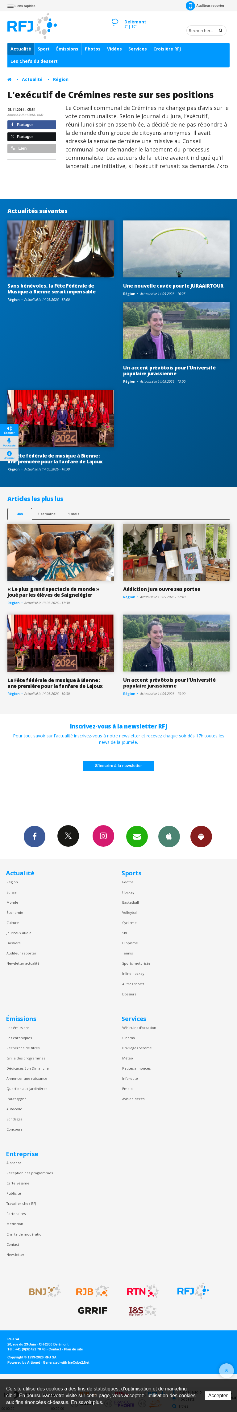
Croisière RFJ (167, 49)
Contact (12, 1244)
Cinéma (128, 1038)
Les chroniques (19, 1038)
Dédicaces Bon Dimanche (27, 1068)
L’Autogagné (16, 1099)
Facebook (34, 836)
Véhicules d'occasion (139, 1028)
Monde (12, 902)
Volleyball (130, 912)
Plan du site (73, 1349)
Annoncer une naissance (26, 1078)
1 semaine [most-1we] (47, 513)
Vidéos (114, 49)
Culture (12, 923)
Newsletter (15, 1255)
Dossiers (13, 943)
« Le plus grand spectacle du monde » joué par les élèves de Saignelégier (53, 592)
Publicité (13, 1193)
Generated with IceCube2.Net (66, 1362)
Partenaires (16, 1214)
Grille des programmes (25, 1058)
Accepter (218, 1395)
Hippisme (130, 943)
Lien (19, 148)
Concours (14, 1129)
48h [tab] (20, 513)
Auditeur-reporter (205, 5)
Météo (127, 1058)
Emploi (128, 1089)
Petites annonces (136, 1068)
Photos (93, 49)
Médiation (14, 1224)
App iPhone (169, 836)
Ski (124, 933)
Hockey (128, 892)
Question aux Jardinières (26, 1089)
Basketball (130, 902)
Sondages (14, 1119)
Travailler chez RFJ (21, 1203)
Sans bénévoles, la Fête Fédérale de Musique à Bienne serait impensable (51, 288)
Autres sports (133, 984)
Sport (44, 49)
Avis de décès (133, 1099)
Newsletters (137, 836)
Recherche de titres (23, 1048)
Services (137, 49)
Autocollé (14, 1109)
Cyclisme (129, 923)
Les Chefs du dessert (34, 61)
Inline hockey (133, 973)
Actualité (20, 49)
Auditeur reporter (21, 953)
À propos (13, 1163)
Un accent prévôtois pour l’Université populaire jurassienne (169, 370)
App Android (201, 836)
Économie (14, 912)
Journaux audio (18, 933)
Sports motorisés (136, 963)
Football (128, 882)
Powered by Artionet (23, 1362)
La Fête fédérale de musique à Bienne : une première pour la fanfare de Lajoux (55, 458)
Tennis (127, 953)
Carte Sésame (17, 1183)
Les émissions (17, 1028)
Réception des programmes (29, 1173)
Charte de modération (25, 1234)
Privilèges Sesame (137, 1048)
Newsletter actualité (23, 963)
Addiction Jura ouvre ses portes (161, 589)
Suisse (11, 892)
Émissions (67, 49)
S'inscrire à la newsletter (118, 765)
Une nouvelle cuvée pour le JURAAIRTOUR (173, 285)
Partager (22, 124)
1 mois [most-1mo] (73, 513)
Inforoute (130, 1078)
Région (61, 79)
